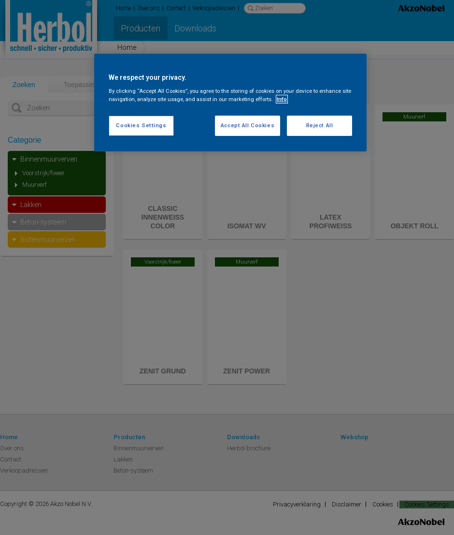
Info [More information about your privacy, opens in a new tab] (282, 99)
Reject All (319, 125)
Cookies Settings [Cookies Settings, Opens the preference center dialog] (141, 125)
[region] (230, 103)
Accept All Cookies (247, 125)
